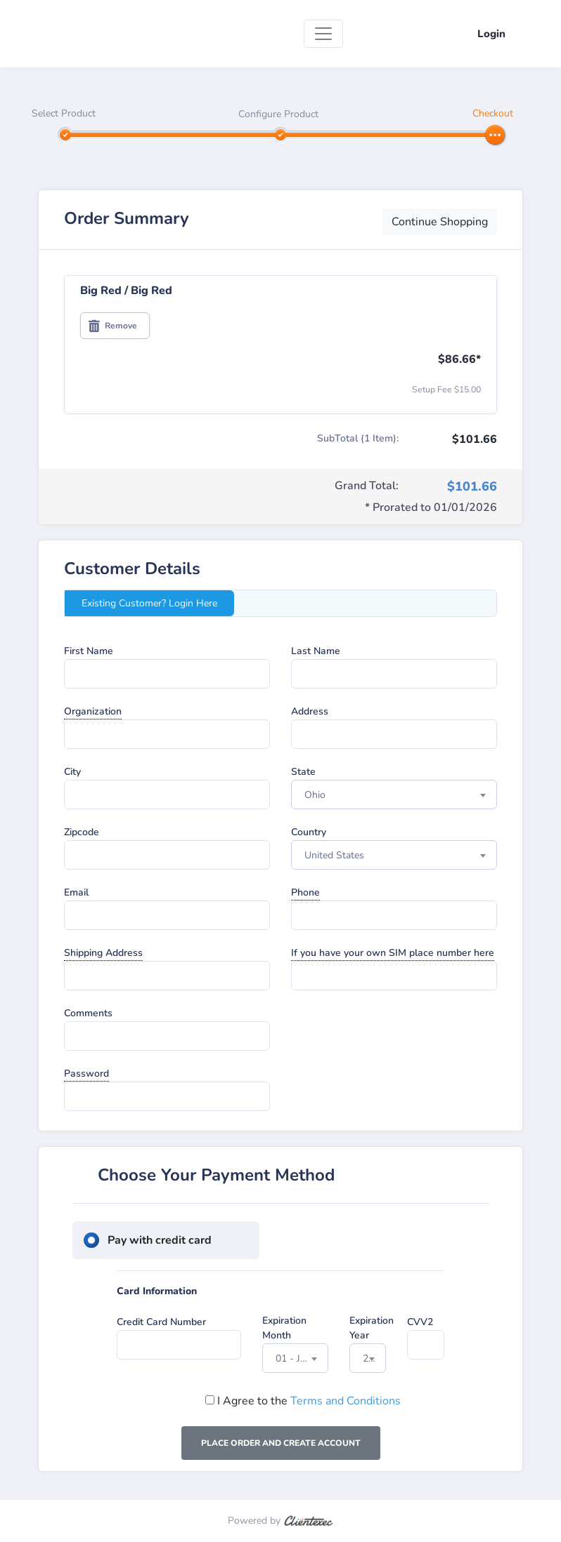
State (303, 771)
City (72, 771)
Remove (113, 325)
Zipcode (81, 832)
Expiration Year (371, 1328)
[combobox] (394, 794)
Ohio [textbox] (314, 795)
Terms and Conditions (345, 1401)
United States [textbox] (334, 855)
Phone (305, 892)
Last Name (315, 651)
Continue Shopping (440, 222)
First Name (88, 651)
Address (309, 711)
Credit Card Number (161, 1322)
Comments (88, 1013)
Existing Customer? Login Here (149, 603)
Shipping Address (103, 952)
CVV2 (420, 1322)
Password (86, 1073)
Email (76, 892)
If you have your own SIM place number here (392, 952)
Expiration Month (284, 1328)
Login (491, 34)
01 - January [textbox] (302, 1358)
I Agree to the (303, 1401)
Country (308, 832)
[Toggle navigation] (323, 34)
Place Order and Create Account (281, 1443)
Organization (93, 711)
